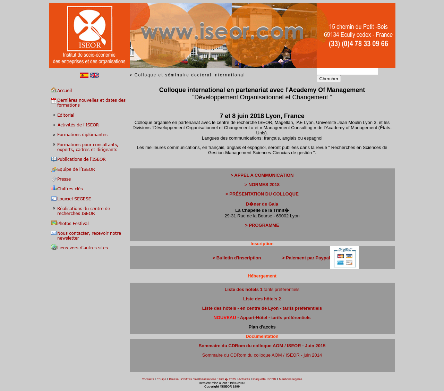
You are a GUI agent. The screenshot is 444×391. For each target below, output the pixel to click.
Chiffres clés (189, 379)
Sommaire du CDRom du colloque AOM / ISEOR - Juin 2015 (262, 345)
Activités (244, 379)
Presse (174, 379)
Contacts (148, 379)
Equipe (161, 379)
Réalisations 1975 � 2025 (217, 379)
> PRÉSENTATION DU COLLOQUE (262, 194)
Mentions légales (290, 379)
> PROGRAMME (262, 225)
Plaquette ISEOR (264, 379)
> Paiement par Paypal (306, 257)
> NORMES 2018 (262, 184)
